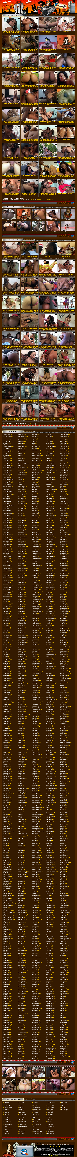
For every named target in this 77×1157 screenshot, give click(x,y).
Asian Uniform (6, 735)
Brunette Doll (20, 539)
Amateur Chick (6, 475)
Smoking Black (63, 606)
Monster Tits (48, 690)
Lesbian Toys (49, 450)
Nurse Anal (48, 719)
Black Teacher (6, 1015)
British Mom (20, 512)
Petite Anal (48, 824)
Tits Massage (63, 890)
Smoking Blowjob (64, 609)
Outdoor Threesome (50, 785)
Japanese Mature (35, 872)
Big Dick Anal (6, 909)
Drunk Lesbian (21, 936)
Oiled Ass (48, 744)
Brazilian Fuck (21, 491)
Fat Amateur (20, 1043)
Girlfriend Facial (35, 585)
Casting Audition (21, 616)
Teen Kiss (62, 809)
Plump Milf (48, 850)
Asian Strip (5, 728)
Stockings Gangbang (64, 673)
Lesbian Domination (36, 1013)
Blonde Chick (6, 1044)
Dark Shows (9, 219)
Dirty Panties (20, 905)
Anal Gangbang (6, 618)
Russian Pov (62, 458)
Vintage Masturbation (64, 938)
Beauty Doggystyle (7, 831)
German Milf (34, 561)
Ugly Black (62, 896)
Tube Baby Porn (22, 1121)
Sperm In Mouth (63, 649)
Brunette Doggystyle (22, 537)
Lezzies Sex (49, 1119)
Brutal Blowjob (21, 573)
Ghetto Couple (35, 570)
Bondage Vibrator (21, 475)
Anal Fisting (6, 613)
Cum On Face (20, 816)
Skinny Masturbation (64, 567)
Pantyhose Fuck (49, 800)
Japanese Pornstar (35, 881)
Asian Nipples (6, 709)
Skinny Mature (63, 568)
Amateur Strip (6, 546)
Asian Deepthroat (7, 682)
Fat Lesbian (34, 434)
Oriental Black (49, 768)
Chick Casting (21, 658)
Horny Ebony (34, 730)
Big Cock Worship (7, 905)
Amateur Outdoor (7, 530)
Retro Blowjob (49, 1029)
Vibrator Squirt (63, 924)
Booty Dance (20, 481)
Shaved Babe (63, 499)
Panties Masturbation (50, 788)
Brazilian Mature (21, 493)
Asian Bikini (6, 671)
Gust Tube (21, 1105)
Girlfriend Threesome (36, 591)
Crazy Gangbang (21, 778)
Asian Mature (6, 704)
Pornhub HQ (53, 231)
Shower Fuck (63, 532)
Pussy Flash (48, 950)
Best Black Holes (22, 1124)
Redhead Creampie (50, 1001)
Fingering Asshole (35, 469)
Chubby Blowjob (21, 666)
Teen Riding (62, 829)
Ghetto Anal (34, 567)
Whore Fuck (62, 974)
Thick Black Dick (64, 857)
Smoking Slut (63, 620)
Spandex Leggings (64, 646)
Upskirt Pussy (63, 917)
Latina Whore (35, 982)
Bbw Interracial (6, 786)
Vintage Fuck (63, 934)
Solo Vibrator (63, 642)
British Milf (20, 510)
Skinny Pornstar (63, 573)
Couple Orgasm (21, 766)
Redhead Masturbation (50, 1008)
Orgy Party (48, 766)
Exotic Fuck (20, 1029)
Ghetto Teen (34, 577)
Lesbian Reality (35, 1051)
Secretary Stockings (64, 474)
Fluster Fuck (38, 219)
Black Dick (5, 972)
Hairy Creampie (35, 652)
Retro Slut (48, 1043)
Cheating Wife (21, 652)
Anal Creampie (6, 606)
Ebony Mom (20, 996)
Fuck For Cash (35, 537)
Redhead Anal (49, 993)
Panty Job (48, 793)
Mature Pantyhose (49, 554)
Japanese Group (35, 866)
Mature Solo (48, 565)
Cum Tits (19, 831)
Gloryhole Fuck (35, 601)
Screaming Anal (63, 467)
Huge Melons (34, 774)
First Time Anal (35, 487)
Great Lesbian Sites (51, 1102)
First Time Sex (35, 491)
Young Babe (62, 1027)
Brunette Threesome (22, 568)
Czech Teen (20, 866)
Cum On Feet (20, 817)
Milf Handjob (49, 613)
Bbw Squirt (5, 809)
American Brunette (7, 587)
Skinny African (63, 541)
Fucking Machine (35, 539)
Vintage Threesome (64, 950)
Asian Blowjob (6, 673)
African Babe (6, 443)
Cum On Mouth (21, 819)
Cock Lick (20, 726)
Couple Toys (20, 769)
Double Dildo (20, 921)
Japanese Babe (35, 847)
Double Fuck (20, 924)
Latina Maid (34, 960)
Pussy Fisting (49, 948)
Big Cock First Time (7, 900)
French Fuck (34, 525)
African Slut (6, 453)
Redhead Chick (49, 1000)
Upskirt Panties (63, 915)
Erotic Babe (20, 1017)
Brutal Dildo (20, 577)
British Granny (21, 506)
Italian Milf (34, 840)
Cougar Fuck (20, 754)
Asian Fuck (5, 690)
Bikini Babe (5, 945)
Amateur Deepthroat (7, 491)
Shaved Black (63, 505)
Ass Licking (6, 745)
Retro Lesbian (49, 1034)
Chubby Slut (20, 680)
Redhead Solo (49, 1017)
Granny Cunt (34, 618)
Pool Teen (48, 855)
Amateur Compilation (8, 479)
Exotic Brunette (21, 1025)
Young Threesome (64, 1056)
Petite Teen (48, 840)
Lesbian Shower (35, 1056)
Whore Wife (62, 984)
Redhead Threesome (50, 1020)
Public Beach (48, 929)
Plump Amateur (49, 845)
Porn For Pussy (64, 1104)
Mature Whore (49, 585)
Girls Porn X (64, 1102)
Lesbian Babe (35, 996)
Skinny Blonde (63, 553)
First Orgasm (34, 484)
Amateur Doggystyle (7, 494)
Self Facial (62, 481)
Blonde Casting (6, 1043)
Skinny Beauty (63, 549)
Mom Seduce (48, 670)
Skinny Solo (62, 577)
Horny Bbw (34, 718)
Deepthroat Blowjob (22, 871)
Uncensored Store (53, 1077)
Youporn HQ (38, 1090)
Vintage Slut (62, 946)
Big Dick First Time (7, 915)
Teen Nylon (62, 814)
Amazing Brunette (7, 572)
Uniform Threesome (64, 912)
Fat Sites (35, 1128)
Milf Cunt (48, 603)
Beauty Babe (6, 824)
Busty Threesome (21, 615)
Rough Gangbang (63, 436)
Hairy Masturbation (36, 663)
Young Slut (62, 1051)
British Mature (21, 508)
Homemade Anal (35, 699)
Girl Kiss (34, 579)
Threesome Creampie (64, 862)
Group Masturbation (36, 635)
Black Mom (5, 988)
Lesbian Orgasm (35, 1037)
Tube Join (68, 219)
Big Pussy (5, 927)
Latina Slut (34, 974)
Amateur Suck (6, 548)
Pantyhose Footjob (50, 799)
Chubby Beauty (21, 664)
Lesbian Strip (49, 441)
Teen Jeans (62, 807)
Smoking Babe (63, 604)
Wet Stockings (63, 965)
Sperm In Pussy (63, 651)
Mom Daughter (49, 663)
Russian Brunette (63, 448)
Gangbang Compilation (37, 542)
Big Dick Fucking (7, 917)
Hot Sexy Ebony (36, 1107)
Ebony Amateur (21, 950)
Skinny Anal (62, 544)
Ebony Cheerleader (22, 964)
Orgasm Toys (48, 764)
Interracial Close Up (36, 800)
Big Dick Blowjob (7, 910)
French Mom (34, 530)
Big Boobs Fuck (6, 890)
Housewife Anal (35, 752)
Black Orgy (5, 993)
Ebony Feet (20, 974)
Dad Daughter (21, 867)
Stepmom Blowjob (64, 664)
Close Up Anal (21, 704)
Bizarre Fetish (6, 953)
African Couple (6, 444)
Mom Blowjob (49, 658)
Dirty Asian (20, 886)
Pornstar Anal (49, 857)
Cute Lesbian (20, 850)
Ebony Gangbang (21, 981)
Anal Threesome (6, 640)
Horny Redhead (35, 744)
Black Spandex (6, 1008)
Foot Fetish (34, 508)
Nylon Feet (48, 730)
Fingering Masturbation (37, 470)
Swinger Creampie (64, 726)
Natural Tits (48, 716)
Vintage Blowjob (63, 933)
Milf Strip (48, 639)
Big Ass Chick (6, 871)
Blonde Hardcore (21, 436)
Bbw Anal (5, 774)
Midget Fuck (48, 591)
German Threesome (36, 565)
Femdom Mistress (35, 457)
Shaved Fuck (63, 513)
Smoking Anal (63, 603)
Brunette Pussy (21, 558)
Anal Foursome (6, 615)
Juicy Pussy (34, 905)
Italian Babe (34, 835)
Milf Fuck (48, 609)
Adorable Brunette (7, 436)
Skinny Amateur (63, 542)
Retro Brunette (49, 1031)
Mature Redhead (49, 560)
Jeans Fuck (34, 893)
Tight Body (62, 874)
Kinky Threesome (35, 919)
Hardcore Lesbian (35, 685)
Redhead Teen (49, 1019)
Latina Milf (34, 964)
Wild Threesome (63, 1020)
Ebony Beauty (21, 957)
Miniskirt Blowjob (50, 654)
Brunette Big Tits (21, 525)
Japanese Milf (35, 874)
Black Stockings (6, 1012)
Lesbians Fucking (49, 457)
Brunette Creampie (22, 536)
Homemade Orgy (35, 711)
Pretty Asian (48, 912)
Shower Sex (62, 536)
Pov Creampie (49, 890)
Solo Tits (62, 639)
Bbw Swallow (6, 812)
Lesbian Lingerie (35, 1027)
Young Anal (62, 1024)
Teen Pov (62, 826)
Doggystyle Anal (21, 912)
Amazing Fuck (6, 575)
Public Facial (48, 934)
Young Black (63, 1031)
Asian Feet (5, 687)
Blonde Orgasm (21, 444)
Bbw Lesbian (6, 790)
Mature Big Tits (49, 499)
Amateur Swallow (7, 549)
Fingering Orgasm (35, 472)
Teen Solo (62, 835)
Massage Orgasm (49, 486)
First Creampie (35, 481)
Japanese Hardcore (36, 869)
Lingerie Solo (49, 467)
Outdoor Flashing (49, 773)
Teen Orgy (62, 817)
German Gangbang (36, 558)
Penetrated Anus (49, 812)
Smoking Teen (63, 622)
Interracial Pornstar (36, 828)
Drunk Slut (20, 943)
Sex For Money (63, 484)
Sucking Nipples (63, 716)
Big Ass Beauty (6, 866)
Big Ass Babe (6, 864)
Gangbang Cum (35, 544)
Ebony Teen (20, 1012)
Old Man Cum (49, 749)
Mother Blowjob (49, 694)
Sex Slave (62, 487)
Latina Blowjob (35, 943)
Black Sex (5, 1003)
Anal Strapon (6, 637)
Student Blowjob (63, 692)
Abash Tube (53, 1090)
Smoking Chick (63, 613)
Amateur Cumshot (7, 487)
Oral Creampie (49, 754)
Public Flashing (49, 938)
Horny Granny (35, 732)
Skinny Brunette (63, 556)
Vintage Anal (63, 926)
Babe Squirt (5, 764)
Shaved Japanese (63, 515)
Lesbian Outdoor (35, 1041)
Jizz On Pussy (35, 900)
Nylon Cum (48, 726)
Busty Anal (20, 587)
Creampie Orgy (21, 793)
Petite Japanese (49, 835)
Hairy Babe (34, 644)
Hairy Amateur (35, 639)
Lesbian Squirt (49, 436)
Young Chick (63, 1037)
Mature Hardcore (49, 536)
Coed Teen (20, 735)
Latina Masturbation (36, 962)
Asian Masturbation (7, 702)
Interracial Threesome (36, 831)
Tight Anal (62, 869)
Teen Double (63, 785)
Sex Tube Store (22, 1117)
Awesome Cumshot (7, 750)
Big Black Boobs (7, 886)
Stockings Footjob (64, 671)
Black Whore (6, 1027)
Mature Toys (48, 582)
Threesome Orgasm (64, 866)
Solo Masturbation (64, 630)
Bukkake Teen (21, 584)
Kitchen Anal (34, 924)
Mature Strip (48, 570)
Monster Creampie (50, 683)
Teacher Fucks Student (65, 742)
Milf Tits (48, 647)
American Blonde (7, 585)
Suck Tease (62, 702)
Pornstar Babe (49, 859)
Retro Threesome (49, 1044)
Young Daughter (63, 1043)
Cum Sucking (20, 828)
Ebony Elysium (22, 1131)
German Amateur (35, 546)
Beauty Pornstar (6, 838)
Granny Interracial (35, 625)
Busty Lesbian (21, 604)
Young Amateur (63, 1022)
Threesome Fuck (63, 864)
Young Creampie (63, 1041)
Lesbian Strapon (49, 439)
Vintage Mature (63, 939)
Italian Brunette (35, 838)
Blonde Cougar (6, 1046)
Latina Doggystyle (36, 951)
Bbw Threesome (6, 816)
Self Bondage (63, 479)
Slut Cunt (62, 594)
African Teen (6, 455)
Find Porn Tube (64, 1109)
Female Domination (36, 450)
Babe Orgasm (6, 762)
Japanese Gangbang (36, 864)
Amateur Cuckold (7, 486)
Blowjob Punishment (22, 467)
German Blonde (35, 551)
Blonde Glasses (6, 1058)
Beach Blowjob (6, 823)
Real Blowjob (49, 970)
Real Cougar (48, 976)
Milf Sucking (48, 640)
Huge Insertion (35, 773)
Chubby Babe (20, 663)
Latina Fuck (34, 953)
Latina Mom (34, 965)
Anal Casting (6, 599)
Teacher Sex (62, 744)
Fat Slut (33, 443)
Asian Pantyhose (6, 714)
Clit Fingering (21, 695)
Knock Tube (21, 1109)
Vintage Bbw (63, 929)
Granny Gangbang (35, 622)
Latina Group (34, 955)
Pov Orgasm (48, 896)
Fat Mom (34, 439)
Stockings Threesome (64, 678)
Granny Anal (34, 613)
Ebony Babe (20, 953)
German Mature (35, 560)
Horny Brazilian (35, 721)
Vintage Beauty (63, 931)
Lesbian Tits (48, 448)
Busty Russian (21, 611)
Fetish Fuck (34, 462)
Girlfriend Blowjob (36, 582)
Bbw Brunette (6, 778)
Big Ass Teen (6, 884)
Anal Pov (5, 632)
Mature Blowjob (49, 503)
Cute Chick (20, 845)
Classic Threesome (22, 694)
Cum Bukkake (21, 804)
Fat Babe (19, 1048)
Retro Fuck (48, 1032)
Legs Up (33, 991)
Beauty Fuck (6, 833)
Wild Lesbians (63, 1005)
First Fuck (34, 482)
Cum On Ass (20, 814)
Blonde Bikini (6, 1039)
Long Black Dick (49, 472)
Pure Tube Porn (22, 1112)
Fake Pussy (20, 1039)
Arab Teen (5, 658)
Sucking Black (63, 709)
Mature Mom (48, 548)
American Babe (6, 584)
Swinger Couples (63, 725)
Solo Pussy (62, 635)
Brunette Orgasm (21, 553)
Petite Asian (48, 826)
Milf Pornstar (49, 625)
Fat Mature (34, 436)
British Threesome (21, 517)
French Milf (34, 529)
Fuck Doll (34, 536)
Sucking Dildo (63, 714)
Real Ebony (48, 981)
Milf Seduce (48, 630)
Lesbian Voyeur (49, 453)
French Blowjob (35, 524)
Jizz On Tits (34, 902)
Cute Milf (20, 852)
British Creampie (21, 503)
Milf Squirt (48, 635)
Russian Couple (63, 451)
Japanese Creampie (36, 857)
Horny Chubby (35, 725)
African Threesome (7, 457)
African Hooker (6, 450)
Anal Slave (5, 634)
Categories (50, 199)
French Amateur (35, 518)
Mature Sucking (49, 572)
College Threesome (22, 749)
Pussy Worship (49, 967)
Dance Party (20, 869)
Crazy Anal (20, 771)
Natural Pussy (49, 713)
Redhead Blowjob (49, 998)
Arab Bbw (5, 652)
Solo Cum (62, 625)
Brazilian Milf (21, 494)
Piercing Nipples (49, 843)
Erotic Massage (21, 1020)
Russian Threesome (64, 463)
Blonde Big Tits (6, 1037)
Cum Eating (20, 807)
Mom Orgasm (49, 668)
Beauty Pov (5, 840)
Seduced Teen (63, 477)
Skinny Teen (62, 579)
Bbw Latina (5, 788)
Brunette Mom (21, 551)
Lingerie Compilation (50, 465)
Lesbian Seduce (35, 1055)
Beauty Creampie (7, 829)
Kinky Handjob (35, 910)
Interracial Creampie (36, 802)
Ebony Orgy (20, 1000)
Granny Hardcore (35, 623)
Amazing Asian (6, 565)
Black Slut (5, 1005)
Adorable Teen (6, 439)
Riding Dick (48, 1051)
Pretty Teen (48, 926)
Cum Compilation (21, 805)
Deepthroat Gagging (22, 876)
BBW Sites (35, 1121)
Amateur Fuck (6, 503)
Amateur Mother (6, 524)
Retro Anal (48, 1022)
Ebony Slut (20, 1006)
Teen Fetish (62, 790)
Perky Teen (48, 823)
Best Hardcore (6, 857)
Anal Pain (5, 625)
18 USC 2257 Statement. (54, 1155)
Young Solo (62, 1053)
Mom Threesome (49, 675)
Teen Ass (62, 750)
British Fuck (20, 505)
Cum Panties (20, 824)
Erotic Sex (20, 1022)
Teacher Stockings (64, 745)
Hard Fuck (34, 677)
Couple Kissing (21, 764)
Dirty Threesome (21, 910)
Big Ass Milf (6, 879)
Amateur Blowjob (7, 467)
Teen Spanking (63, 838)
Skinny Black (63, 551)
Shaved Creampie (64, 512)
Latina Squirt (34, 977)
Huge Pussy (34, 778)
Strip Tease (62, 687)
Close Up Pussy (21, 718)
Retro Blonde (49, 1027)
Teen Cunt (62, 774)
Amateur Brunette (7, 469)
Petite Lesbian (49, 838)
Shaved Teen (62, 529)
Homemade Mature (36, 709)
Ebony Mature (21, 993)
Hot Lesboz (49, 1104)
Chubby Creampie (21, 668)
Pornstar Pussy (49, 878)
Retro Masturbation (50, 1036)
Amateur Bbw (6, 463)
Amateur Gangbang (7, 505)
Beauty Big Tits (6, 826)
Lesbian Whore (49, 455)
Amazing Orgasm (7, 580)
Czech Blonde (21, 859)
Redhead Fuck (49, 1005)
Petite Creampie (49, 831)
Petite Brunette (49, 829)
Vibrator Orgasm (63, 922)
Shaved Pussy (63, 524)
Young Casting (63, 1036)
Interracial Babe (35, 793)
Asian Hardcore (6, 695)
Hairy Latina (34, 659)
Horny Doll (34, 728)
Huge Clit (34, 762)
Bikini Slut (5, 951)
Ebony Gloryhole (21, 982)
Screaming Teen (63, 469)
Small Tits (62, 601)
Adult (68, 1090)
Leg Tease (34, 986)
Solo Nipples (63, 632)
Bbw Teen (5, 814)
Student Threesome (64, 699)
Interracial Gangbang (36, 814)
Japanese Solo (35, 886)
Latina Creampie (35, 948)
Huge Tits (34, 781)
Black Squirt (6, 1010)
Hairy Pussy (34, 668)
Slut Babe (62, 591)
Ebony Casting (21, 962)
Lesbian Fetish (35, 1017)
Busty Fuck (20, 601)
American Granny (7, 589)
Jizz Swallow (34, 903)
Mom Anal (48, 656)
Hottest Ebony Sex (37, 1109)
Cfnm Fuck (20, 628)
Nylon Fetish (48, 732)
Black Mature (6, 982)
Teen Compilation (64, 769)
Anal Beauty (6, 597)
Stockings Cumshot (64, 668)
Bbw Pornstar (6, 802)
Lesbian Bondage (35, 1003)
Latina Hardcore (35, 957)
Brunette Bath (20, 522)
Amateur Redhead (7, 534)
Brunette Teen (20, 567)
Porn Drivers (9, 1077)
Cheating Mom (21, 649)
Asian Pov (5, 718)
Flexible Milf (34, 506)
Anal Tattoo (5, 639)
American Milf (6, 592)
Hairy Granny (35, 656)
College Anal (20, 737)
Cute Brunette (20, 843)
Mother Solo (48, 704)
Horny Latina (34, 733)
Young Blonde (63, 1032)
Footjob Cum (34, 510)
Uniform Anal (63, 902)
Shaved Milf (62, 522)
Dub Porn (38, 231)
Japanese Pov (34, 883)
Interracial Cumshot (36, 804)
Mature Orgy (48, 553)
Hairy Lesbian (35, 661)
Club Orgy (20, 721)
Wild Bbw (62, 998)
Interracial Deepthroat (36, 805)
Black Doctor (6, 974)
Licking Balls (49, 462)
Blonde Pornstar (21, 446)
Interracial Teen (35, 829)
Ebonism (21, 1128)
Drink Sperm (20, 929)
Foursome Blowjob (36, 512)
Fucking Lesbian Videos (38, 1133)
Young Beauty (63, 1029)
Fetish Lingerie (35, 465)
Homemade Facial (35, 702)
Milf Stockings (49, 637)
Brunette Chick (21, 532)
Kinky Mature (35, 915)
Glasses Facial (35, 596)
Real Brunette (49, 972)
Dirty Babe (20, 888)
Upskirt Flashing (63, 914)
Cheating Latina (21, 646)
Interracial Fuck (35, 812)
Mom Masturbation (50, 666)
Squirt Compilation (64, 659)
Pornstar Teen (49, 883)
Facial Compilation (22, 1036)
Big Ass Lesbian (6, 878)
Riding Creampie (49, 1049)
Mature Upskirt (49, 584)
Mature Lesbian (49, 542)
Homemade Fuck (35, 706)
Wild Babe (62, 996)
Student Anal (63, 690)
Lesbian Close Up (35, 1005)
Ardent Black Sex (22, 1123)
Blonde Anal (6, 1032)
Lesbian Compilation (36, 1008)
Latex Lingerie (35, 936)
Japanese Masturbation (36, 871)
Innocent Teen (35, 790)
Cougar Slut (20, 757)
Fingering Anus (35, 467)
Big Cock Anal (6, 893)
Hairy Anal (34, 640)
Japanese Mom (35, 876)
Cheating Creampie (22, 637)
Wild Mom (62, 1010)
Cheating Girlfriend (22, 640)
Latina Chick (34, 946)
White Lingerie (63, 969)
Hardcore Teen (35, 694)
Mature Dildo (49, 513)
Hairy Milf (34, 666)
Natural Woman (49, 718)
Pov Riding (48, 898)
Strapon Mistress (63, 682)
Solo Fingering (63, 628)
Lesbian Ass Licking (36, 994)
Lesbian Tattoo (49, 443)
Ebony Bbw (20, 955)
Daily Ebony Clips (23, 1126)
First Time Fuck (35, 489)
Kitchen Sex (34, 927)
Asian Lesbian (6, 699)
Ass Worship (6, 749)
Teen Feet (62, 788)
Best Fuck (5, 855)
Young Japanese (63, 1044)
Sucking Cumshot (64, 713)
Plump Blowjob (49, 847)
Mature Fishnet (49, 524)
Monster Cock (49, 680)
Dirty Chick (20, 895)
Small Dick (62, 597)
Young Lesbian (63, 1048)
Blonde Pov (20, 448)
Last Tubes (24, 219)
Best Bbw (5, 847)
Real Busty (48, 974)
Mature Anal (48, 493)
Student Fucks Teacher (65, 695)
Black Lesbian (6, 979)
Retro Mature (49, 1037)
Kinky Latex (34, 912)
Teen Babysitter (63, 754)
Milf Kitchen (48, 616)
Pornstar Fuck (49, 867)
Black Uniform (6, 1022)
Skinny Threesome (64, 580)
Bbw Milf (5, 795)
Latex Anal (34, 929)
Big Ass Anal (6, 860)
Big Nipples (5, 924)
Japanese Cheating (36, 854)
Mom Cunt (48, 661)
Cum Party (20, 826)
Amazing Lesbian (7, 577)
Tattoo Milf (62, 738)
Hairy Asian (34, 642)
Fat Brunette (20, 1053)
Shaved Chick (63, 510)
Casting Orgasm (21, 620)
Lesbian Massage (35, 1029)
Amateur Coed (6, 477)
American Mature (7, 591)
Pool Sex (48, 854)
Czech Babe (20, 857)
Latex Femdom (35, 933)
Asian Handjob (6, 694)
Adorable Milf (6, 438)
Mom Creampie (49, 659)
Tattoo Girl (62, 737)
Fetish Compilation (36, 460)
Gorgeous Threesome (36, 611)
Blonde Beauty (6, 1036)
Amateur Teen (6, 554)
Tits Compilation (63, 886)
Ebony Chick (20, 965)
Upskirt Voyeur (63, 921)
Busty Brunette (21, 596)
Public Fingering (49, 936)
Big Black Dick (6, 888)
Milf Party (48, 623)
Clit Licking (20, 697)
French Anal (34, 520)
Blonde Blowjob (6, 1041)
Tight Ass (62, 872)
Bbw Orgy (5, 799)
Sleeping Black (63, 589)
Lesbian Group (35, 1024)
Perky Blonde (49, 819)
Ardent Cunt (9, 231)
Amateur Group (6, 508)
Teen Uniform (63, 855)
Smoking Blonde (63, 608)
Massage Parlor (49, 487)
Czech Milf (20, 864)
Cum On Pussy (21, 821)
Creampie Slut (21, 795)
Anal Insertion (6, 620)
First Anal (34, 475)
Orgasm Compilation (50, 762)
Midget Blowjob (49, 589)
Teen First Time (63, 793)
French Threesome (36, 534)
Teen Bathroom (63, 756)
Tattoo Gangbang (63, 735)
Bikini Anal (5, 943)
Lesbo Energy (50, 1110)
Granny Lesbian (35, 627)
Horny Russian (35, 745)
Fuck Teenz (35, 1135)
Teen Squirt (62, 840)
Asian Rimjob (6, 723)
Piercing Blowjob (49, 841)
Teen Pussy (62, 828)
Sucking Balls (63, 704)
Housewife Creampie (36, 754)
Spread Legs (62, 656)
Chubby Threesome (22, 683)
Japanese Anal (35, 843)
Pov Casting (48, 888)
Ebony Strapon (21, 1008)
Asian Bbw (5, 666)
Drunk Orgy (20, 939)
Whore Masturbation (64, 976)
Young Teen (62, 1055)
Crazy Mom (20, 781)
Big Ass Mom (6, 881)
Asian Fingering (6, 689)
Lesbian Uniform (49, 451)
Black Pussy (6, 1001)
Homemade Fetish (35, 704)
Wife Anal (62, 986)
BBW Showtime (36, 1119)
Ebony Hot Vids (22, 1135)
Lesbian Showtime (51, 1107)
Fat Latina (20, 1058)
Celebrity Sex (20, 625)
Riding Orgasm (49, 1056)
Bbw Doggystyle (7, 781)
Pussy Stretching (49, 962)
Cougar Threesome (22, 759)
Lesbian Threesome (50, 446)
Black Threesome (7, 1019)
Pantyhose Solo (49, 805)
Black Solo (5, 1006)
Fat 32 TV (35, 1126)
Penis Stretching (49, 816)
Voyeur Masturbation (64, 951)
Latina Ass (34, 939)
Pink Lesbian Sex (50, 1124)
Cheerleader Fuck (21, 656)
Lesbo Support (50, 1114)
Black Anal (5, 955)
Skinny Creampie (63, 558)
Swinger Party (63, 730)
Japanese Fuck (35, 862)
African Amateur (6, 441)
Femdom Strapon (35, 458)
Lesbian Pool (34, 1044)
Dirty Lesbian (20, 900)
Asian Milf (5, 706)
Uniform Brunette (64, 905)
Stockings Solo (63, 677)
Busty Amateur (21, 585)
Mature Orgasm (49, 551)
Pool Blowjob (49, 852)
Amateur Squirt (6, 542)
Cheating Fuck (21, 639)
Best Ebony (5, 854)
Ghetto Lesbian (35, 573)
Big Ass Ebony (6, 872)
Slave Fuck (62, 584)
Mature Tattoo (49, 577)
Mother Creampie (49, 695)
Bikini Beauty (6, 946)
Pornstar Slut (48, 879)
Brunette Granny (21, 544)
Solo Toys (62, 640)
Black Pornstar (6, 996)
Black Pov (5, 998)
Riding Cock (48, 1046)
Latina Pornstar (35, 970)
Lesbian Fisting (35, 1020)
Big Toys (5, 941)
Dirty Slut (20, 907)
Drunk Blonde (21, 931)
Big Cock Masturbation (8, 903)
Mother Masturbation (50, 699)
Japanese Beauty (35, 848)
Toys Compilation (64, 895)
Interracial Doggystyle (36, 807)
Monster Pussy (49, 689)
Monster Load (49, 687)
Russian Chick (63, 450)
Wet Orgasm (62, 958)
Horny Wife (34, 749)
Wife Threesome (63, 993)
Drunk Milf (20, 938)
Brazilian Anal (21, 487)
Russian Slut (62, 460)
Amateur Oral (6, 525)
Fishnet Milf (34, 496)
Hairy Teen (34, 670)
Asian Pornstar (6, 716)
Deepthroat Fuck (21, 874)
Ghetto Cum (34, 572)
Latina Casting (35, 945)
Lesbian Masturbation (36, 1031)
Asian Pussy (6, 719)
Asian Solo (5, 726)
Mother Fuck (48, 697)
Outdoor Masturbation (50, 780)
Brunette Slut (20, 560)
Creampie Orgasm (21, 792)
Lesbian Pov (34, 1048)
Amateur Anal (6, 458)
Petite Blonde (49, 828)
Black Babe (5, 958)
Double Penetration (22, 926)
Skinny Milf (62, 570)
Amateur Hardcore (7, 512)
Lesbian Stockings (50, 438)
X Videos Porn (64, 1105)
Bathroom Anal (6, 771)
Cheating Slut (20, 651)
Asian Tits (5, 733)
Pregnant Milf (49, 910)
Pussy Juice (48, 953)
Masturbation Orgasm (50, 489)
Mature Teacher (49, 579)
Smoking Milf (63, 616)
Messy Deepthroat (50, 587)
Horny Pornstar (35, 742)
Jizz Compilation (35, 898)
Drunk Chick (20, 934)
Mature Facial (49, 518)
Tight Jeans (62, 878)
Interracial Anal (35, 792)
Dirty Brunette (21, 893)
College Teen (20, 747)
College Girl (20, 740)
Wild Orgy (62, 1012)
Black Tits (5, 1020)
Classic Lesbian (21, 690)
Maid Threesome (49, 477)
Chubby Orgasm (21, 678)
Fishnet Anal (34, 493)
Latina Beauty (35, 941)
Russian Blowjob (63, 446)
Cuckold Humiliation (22, 800)
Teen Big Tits (63, 759)
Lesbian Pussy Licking (36, 1049)
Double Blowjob (21, 919)
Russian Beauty (63, 443)
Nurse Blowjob (49, 721)
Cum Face (20, 809)
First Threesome (35, 486)
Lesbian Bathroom (36, 998)
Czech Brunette (21, 860)
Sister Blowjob (63, 537)
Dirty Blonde (20, 891)
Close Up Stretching (22, 719)
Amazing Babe (6, 567)
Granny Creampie (35, 616)
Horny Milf (34, 737)
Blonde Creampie (7, 1048)
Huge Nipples (35, 776)
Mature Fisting (49, 525)
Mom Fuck (48, 664)
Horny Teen (34, 747)
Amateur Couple (6, 482)
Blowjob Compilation (22, 463)
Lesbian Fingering (35, 1019)
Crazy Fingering (21, 774)
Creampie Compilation (22, 788)
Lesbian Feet (34, 1015)
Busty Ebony (20, 599)
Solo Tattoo (62, 637)
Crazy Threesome (21, 786)
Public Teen (48, 945)
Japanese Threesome (36, 890)
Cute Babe (20, 840)
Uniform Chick (63, 907)
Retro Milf (48, 1039)
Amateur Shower (7, 537)
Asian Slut (5, 725)
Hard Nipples (34, 678)
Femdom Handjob (35, 453)
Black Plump (6, 994)
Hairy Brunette (35, 649)
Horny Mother (35, 740)
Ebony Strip (20, 1010)
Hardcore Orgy (35, 690)
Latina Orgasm (35, 967)
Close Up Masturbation (22, 714)
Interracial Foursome (36, 811)
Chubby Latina (21, 671)
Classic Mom (20, 692)
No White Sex (36, 1114)
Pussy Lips (48, 957)
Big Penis (5, 926)
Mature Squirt (49, 567)
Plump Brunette (49, 848)
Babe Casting (6, 757)
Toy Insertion (63, 893)
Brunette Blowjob (21, 529)
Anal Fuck (5, 616)
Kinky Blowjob (35, 909)
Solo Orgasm (63, 634)
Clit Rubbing (20, 701)
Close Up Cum (21, 709)
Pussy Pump (48, 960)
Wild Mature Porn (51, 1133)
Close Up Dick (21, 711)
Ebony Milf (20, 994)
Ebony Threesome (21, 1013)
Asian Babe (5, 664)
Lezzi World (49, 1121)
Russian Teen (63, 462)
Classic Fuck (20, 687)
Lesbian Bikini (35, 1001)
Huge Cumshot (35, 766)
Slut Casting (62, 592)
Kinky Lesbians (35, 914)
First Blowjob (35, 477)
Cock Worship (21, 732)
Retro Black (48, 1025)
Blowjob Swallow (21, 469)
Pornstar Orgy (49, 874)
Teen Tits (62, 852)
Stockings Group (63, 675)
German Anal (34, 548)
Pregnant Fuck (49, 909)
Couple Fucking (21, 762)
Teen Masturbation (64, 812)
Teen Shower (63, 831)
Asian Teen (5, 732)
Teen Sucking (63, 845)
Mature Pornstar (49, 556)
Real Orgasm (48, 984)
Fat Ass (19, 1046)
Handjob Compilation (36, 671)
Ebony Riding (20, 1003)
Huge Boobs (34, 761)
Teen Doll (62, 783)
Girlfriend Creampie (36, 584)
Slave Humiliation (64, 585)
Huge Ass (34, 759)
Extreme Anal (20, 1031)
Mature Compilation (50, 508)
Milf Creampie (49, 601)
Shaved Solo (62, 527)
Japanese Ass (34, 845)
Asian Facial (6, 685)
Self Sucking (63, 482)
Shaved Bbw (62, 501)
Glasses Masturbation (36, 599)
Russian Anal (63, 439)
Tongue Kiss (62, 891)
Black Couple (6, 970)
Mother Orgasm (49, 701)
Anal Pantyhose (6, 628)
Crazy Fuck (20, 776)
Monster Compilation (50, 682)
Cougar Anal (20, 750)
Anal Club (5, 601)
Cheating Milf (21, 647)
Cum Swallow (21, 829)
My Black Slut (36, 1112)
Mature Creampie (49, 510)
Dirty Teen (20, 909)
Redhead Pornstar (49, 1013)
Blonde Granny (21, 434)
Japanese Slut (34, 884)
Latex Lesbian (35, 934)
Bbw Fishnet (6, 783)
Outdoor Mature (49, 781)
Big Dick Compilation (8, 912)
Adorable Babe (6, 434)
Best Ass (5, 845)
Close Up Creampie (22, 707)
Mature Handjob (49, 534)
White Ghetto (63, 967)
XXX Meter (49, 1135)
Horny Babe (34, 716)
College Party (20, 742)
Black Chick (6, 969)
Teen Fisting (62, 795)
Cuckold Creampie (21, 799)
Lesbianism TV (50, 1105)
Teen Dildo (62, 780)
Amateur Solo (6, 541)
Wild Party (62, 1013)
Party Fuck (48, 807)
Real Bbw (48, 969)
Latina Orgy (34, 969)
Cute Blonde (20, 841)
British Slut (20, 513)
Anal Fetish (5, 611)
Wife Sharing (63, 991)
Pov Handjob (48, 891)
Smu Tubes (21, 1119)
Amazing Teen (6, 582)
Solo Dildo (62, 627)
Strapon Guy (62, 680)
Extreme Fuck (21, 1034)
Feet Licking (34, 448)
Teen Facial (62, 786)
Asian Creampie (6, 678)
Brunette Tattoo (21, 565)
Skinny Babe (63, 548)
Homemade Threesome (36, 714)
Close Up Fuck (21, 713)
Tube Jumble (38, 1077)
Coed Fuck (20, 733)
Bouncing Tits (21, 484)
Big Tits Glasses (6, 936)
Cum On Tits (20, 823)
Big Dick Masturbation (8, 919)
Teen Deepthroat (63, 778)
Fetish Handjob (35, 463)
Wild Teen (62, 1019)
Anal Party (5, 630)
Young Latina (63, 1046)
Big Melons (5, 922)
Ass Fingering (6, 740)
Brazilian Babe (21, 489)
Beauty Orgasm (6, 836)
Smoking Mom (63, 618)
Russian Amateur (63, 438)
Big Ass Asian (6, 862)
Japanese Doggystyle (36, 860)
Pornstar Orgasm (49, 872)
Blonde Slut (20, 451)
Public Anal (48, 927)
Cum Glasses (20, 811)
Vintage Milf (63, 941)
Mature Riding (49, 561)
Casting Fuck (20, 618)
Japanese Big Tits (35, 850)
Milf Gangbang (49, 611)
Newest (32, 199)
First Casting (34, 479)
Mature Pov (48, 558)
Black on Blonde (6, 1031)
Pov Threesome (49, 902)
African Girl (6, 448)
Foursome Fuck (35, 515)
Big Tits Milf (6, 939)
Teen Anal (62, 749)
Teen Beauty (62, 757)
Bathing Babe (6, 769)
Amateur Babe (6, 462)
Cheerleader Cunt (21, 654)
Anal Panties (6, 627)
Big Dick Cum (6, 914)
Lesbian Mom (35, 1034)
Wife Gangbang (63, 989)
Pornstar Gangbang (50, 869)
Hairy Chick (34, 651)
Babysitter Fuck (6, 768)
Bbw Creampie (6, 780)
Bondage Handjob (21, 472)
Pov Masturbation (49, 893)
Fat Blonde (20, 1051)
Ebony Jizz (20, 986)
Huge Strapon (35, 780)
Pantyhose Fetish (49, 797)
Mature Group (49, 532)
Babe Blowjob (6, 756)
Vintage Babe (63, 927)
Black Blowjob (6, 964)
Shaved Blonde (63, 506)
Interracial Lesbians (36, 817)
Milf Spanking (49, 634)
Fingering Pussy (35, 474)
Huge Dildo (34, 768)
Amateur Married (7, 518)
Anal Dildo (5, 608)
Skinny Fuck (62, 560)
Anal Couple (6, 604)
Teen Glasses (63, 800)
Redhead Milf (49, 1010)
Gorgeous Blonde (35, 604)
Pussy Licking (49, 955)
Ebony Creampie (21, 969)
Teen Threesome (63, 850)
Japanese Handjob (35, 867)
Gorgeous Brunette (36, 606)
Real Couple (48, 977)
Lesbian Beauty (35, 1000)
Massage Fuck (49, 482)
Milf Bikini (48, 596)
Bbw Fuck (5, 785)
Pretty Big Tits (49, 914)
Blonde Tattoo (21, 457)
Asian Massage (6, 701)
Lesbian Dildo (35, 1012)
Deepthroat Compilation (23, 872)
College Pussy (21, 744)
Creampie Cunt (21, 790)
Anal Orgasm (6, 622)
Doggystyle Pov (21, 915)
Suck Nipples (63, 701)
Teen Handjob (63, 805)
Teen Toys (62, 854)
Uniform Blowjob (64, 903)
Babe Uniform (6, 766)
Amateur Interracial (7, 513)
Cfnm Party (20, 630)
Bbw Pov (5, 804)
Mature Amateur (49, 491)
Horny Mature (35, 735)
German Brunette (35, 554)
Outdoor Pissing (49, 783)
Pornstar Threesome (50, 884)
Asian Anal (5, 661)
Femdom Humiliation (36, 455)
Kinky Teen (34, 917)
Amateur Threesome (7, 556)
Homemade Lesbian (36, 707)
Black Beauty (6, 962)
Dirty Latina (20, 898)
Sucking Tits (62, 718)
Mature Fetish (49, 522)
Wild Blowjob (63, 1003)
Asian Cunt (5, 680)
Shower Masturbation (64, 534)
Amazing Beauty (6, 568)
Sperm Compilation (64, 647)
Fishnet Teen (34, 501)
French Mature (35, 527)
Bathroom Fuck (6, 773)
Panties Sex (48, 792)
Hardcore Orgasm (35, 689)
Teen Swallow (63, 847)
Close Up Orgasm (21, 716)
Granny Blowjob (35, 615)
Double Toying (21, 927)
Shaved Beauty (63, 503)
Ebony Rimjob (21, 1005)
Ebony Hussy (36, 1102)
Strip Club (62, 685)
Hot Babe (34, 750)
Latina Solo (34, 976)
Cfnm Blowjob (21, 627)
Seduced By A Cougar (64, 475)
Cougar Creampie (21, 752)
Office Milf (48, 740)
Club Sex (19, 725)
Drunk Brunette (21, 933)
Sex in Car (62, 489)
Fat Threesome (35, 446)
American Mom (6, 594)
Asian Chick (6, 675)
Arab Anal (5, 649)
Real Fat (47, 982)
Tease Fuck (62, 747)
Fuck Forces (68, 231)
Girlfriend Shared (35, 589)
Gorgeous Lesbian (35, 608)
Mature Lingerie (49, 544)
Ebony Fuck (20, 977)
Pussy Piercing (49, 958)
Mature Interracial (49, 537)
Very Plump (49, 1129)
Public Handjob (49, 939)
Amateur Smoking (7, 539)
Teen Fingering (63, 792)
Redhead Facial (49, 1003)
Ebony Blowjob (21, 958)
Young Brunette (63, 1034)
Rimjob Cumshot (49, 1058)
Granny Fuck (34, 620)
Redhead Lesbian (49, 1006)
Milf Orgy (48, 622)
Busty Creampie (21, 597)
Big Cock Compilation (8, 896)
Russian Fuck (63, 455)
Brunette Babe (21, 520)
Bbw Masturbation (7, 793)
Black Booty (6, 965)
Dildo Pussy (20, 881)
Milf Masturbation (50, 618)
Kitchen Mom (35, 926)
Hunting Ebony (36, 1110)
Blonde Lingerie (21, 439)
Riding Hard (48, 1055)
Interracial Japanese (36, 816)
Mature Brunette (49, 505)
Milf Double (48, 606)
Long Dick (48, 474)
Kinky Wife (34, 921)
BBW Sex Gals (36, 1117)
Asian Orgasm (6, 711)
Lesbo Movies (50, 1112)
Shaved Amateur (63, 494)
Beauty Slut (5, 841)
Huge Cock (34, 764)
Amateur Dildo (6, 493)
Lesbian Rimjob (35, 1053)
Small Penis (62, 599)
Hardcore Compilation (36, 683)
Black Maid (5, 981)
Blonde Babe (6, 1034)
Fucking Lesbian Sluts (37, 1131)
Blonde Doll (6, 1051)
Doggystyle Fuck (21, 914)
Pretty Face (48, 919)
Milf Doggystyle (49, 604)
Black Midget (6, 984)
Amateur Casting (7, 470)
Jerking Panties (35, 896)
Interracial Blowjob (36, 797)
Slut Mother (62, 596)
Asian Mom (5, 707)
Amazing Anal (6, 563)
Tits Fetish (62, 888)
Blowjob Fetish (21, 465)
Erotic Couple (20, 1019)
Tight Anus (62, 871)
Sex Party (62, 486)
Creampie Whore (21, 797)
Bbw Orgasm (6, 797)
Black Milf (5, 986)
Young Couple (63, 1039)
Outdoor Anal (49, 769)
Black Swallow (6, 1013)
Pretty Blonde (49, 915)
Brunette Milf (20, 549)
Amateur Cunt (6, 489)
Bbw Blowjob (6, 776)
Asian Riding (6, 721)
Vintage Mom (63, 943)
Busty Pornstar (21, 609)
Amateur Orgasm (7, 527)
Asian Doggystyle (7, 683)
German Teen (34, 563)
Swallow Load (63, 719)
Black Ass (5, 957)
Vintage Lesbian (63, 936)
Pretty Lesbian (49, 922)
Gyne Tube (21, 1107)
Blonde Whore (21, 462)
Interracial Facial (35, 809)
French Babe (34, 522)
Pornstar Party (49, 876)
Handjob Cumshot (35, 673)
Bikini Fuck (5, 950)
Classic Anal (20, 685)
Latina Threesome (35, 981)
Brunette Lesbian (21, 548)
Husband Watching (36, 786)
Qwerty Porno (24, 1077)
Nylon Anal (48, 725)
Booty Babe (20, 479)
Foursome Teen (35, 517)
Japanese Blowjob (35, 852)
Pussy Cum (48, 946)
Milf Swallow (49, 642)
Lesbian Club (34, 1006)
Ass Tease (5, 747)
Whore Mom (63, 977)
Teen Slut (62, 833)
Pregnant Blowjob (50, 905)
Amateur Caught (6, 472)
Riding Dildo (48, 1053)
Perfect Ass (48, 817)
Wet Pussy (62, 964)
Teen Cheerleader (63, 766)
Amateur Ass (6, 460)
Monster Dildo (49, 685)
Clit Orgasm (20, 699)
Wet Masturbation (64, 957)
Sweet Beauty (63, 723)
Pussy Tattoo (48, 964)
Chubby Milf (20, 677)
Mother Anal (48, 692)
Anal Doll (5, 609)
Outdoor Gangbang (50, 776)
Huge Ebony (34, 769)
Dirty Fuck (20, 896)
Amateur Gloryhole (7, 506)
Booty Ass (20, 477)
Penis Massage (49, 814)
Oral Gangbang (49, 759)
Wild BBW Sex (50, 1131)
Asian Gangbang (6, 692)
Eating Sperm (20, 948)
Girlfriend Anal (35, 580)
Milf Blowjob (49, 597)
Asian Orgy (5, 713)
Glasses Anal (34, 592)
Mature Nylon (49, 549)
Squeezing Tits (63, 658)
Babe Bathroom (6, 754)
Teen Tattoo (62, 848)
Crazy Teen (20, 785)
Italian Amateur (35, 833)
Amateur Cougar (6, 481)
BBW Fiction (36, 1116)
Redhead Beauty (49, 996)
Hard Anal (34, 675)
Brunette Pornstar (21, 554)
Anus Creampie (6, 646)
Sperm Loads (63, 654)
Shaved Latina (63, 517)
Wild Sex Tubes (24, 1090)
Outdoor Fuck (49, 774)
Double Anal (20, 917)
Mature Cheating (49, 506)
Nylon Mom (48, 737)
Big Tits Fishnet (6, 933)
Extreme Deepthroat (22, 1032)
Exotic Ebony (20, 1027)
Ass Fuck (5, 744)
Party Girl (48, 809)
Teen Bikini (62, 761)
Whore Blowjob (63, 972)
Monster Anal (49, 678)
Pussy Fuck (48, 951)
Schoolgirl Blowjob (64, 465)
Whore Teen (62, 981)
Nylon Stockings (49, 738)
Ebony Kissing (21, 988)
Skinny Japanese (63, 561)
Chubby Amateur (21, 659)
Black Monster (6, 989)
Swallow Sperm (63, 721)
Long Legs (48, 475)
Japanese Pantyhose (36, 879)
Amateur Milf (6, 520)
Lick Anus (48, 458)
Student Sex (62, 697)
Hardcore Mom (35, 687)
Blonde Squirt (20, 455)
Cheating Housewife (22, 642)
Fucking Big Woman (37, 1129)
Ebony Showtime (36, 1104)
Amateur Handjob (7, 510)
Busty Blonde (20, 594)
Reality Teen (48, 988)
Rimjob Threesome (64, 434)
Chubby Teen (20, 682)
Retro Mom (48, 1041)
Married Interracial (50, 479)
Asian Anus (5, 663)
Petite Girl (48, 833)
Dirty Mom (20, 903)
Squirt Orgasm (63, 661)
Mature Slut (48, 563)
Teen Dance (62, 776)
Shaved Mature (63, 520)
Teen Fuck (62, 797)
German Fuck (35, 556)
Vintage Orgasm (63, 945)
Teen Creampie (63, 771)
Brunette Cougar (21, 534)
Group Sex (34, 637)
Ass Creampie (6, 738)
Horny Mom (34, 738)
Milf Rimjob (48, 628)
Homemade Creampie (36, 701)
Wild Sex (62, 1015)
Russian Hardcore (64, 457)
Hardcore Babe (35, 680)
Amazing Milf (6, 579)
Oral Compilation (49, 752)
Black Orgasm (6, 991)
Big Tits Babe (6, 929)
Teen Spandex (63, 836)
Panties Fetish (49, 786)
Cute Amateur (20, 838)
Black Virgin (6, 1025)
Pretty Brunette (49, 917)
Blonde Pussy (20, 450)
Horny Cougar (35, 726)
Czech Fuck (20, 862)
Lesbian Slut (34, 1058)
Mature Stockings (49, 568)
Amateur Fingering (7, 501)
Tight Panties (63, 879)
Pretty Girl (48, 921)
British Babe (20, 501)
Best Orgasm (6, 859)
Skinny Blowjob (63, 554)
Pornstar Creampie (50, 866)
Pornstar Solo (49, 881)
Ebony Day (21, 1129)
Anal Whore (6, 644)
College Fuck (20, 738)
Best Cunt (5, 852)
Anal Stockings (6, 635)
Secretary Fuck (63, 472)
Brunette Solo (20, 561)
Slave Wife (62, 587)
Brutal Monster (21, 580)
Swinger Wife (63, 732)
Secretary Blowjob (64, 470)
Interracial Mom (35, 821)
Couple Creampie (21, 761)
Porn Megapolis (50, 1126)
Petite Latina (48, 836)
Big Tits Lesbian (6, 938)
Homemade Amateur (36, 697)
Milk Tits (48, 652)
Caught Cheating (21, 622)
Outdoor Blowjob (49, 771)
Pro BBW (49, 1128)
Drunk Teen (20, 945)
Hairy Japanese (35, 658)
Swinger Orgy (63, 728)
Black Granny (6, 977)
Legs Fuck (34, 989)
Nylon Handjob (49, 735)
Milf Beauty (48, 594)
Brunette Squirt (21, 563)
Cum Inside (20, 812)
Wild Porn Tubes (9, 1090)
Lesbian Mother (35, 1036)
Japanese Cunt (35, 859)
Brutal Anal (20, 572)
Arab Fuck (5, 654)
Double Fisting (21, 922)
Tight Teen (62, 884)
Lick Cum (48, 460)
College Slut (20, 745)
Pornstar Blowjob (49, 860)
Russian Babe (63, 441)
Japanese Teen (35, 888)
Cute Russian (20, 854)
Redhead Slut (49, 1015)
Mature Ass (48, 494)
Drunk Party (20, 941)
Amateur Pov (6, 532)
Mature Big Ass (49, 498)
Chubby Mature (21, 675)
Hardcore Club (35, 682)
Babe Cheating (6, 759)
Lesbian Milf (34, 1032)
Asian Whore (6, 737)
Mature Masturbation (50, 546)
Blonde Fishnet (6, 1055)
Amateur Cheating (7, 474)
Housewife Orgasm (36, 757)
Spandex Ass (63, 644)
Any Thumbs (21, 1102)
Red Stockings (49, 991)
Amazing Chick (6, 573)
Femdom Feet (35, 451)
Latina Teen (34, 979)
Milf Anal (48, 592)
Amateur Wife (6, 561)
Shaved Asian (63, 498)
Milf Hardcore (49, 615)
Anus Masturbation (7, 647)
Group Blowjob (35, 632)
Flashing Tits (34, 505)
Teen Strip (62, 843)
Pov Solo (48, 900)
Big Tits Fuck (6, 934)
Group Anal (34, 630)
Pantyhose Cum (49, 795)
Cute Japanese (21, 847)
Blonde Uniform (21, 460)
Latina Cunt (34, 950)
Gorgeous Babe (35, 603)
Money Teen (48, 677)
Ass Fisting (5, 742)
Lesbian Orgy (34, 1039)
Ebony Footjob (21, 976)
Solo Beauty (62, 623)
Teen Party (62, 823)
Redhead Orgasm (49, 1012)
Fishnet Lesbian (35, 494)
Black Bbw (5, 960)
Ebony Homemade (21, 984)
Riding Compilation (50, 1048)
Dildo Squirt (20, 883)
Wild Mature (62, 1006)
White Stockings (63, 970)
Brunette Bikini (21, 527)
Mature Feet (48, 520)
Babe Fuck (5, 761)
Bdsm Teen (5, 821)
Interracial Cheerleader (36, 799)
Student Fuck (63, 694)
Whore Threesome (64, 982)
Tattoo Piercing (63, 740)
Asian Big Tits (6, 670)
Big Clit (5, 891)
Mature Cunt (48, 512)
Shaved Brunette (63, 508)
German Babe (35, 549)
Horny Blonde (35, 719)
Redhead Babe (49, 994)
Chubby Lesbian (21, 673)
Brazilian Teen (21, 496)
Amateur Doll (6, 496)
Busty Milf (20, 606)
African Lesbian (6, 451)
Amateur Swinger (7, 551)
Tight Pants (62, 881)
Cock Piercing (21, 728)
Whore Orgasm (63, 979)
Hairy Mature (34, 664)
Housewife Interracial (36, 756)
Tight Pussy (62, 883)
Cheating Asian (21, 632)
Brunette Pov (20, 556)
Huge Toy (34, 783)
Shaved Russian (63, 525)
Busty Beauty (20, 592)
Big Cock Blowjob (7, 895)
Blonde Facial (6, 1053)
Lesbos (48, 1116)
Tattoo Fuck (62, 733)
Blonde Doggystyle (7, 1049)
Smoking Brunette (64, 611)
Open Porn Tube (64, 1110)
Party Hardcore (49, 811)
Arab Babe (5, 651)
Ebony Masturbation (22, 991)
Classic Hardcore (21, 689)
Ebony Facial (20, 972)
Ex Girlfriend (20, 1024)
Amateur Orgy (6, 529)
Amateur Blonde (6, 465)
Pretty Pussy (48, 924)
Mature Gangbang (49, 530)
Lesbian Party (35, 1043)
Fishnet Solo (34, 498)
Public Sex (48, 943)
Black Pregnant (6, 1000)
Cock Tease (20, 730)
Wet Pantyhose (63, 962)
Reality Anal (48, 986)
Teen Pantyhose (63, 821)
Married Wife (49, 481)
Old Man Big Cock (50, 747)
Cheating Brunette (21, 635)
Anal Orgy (5, 623)
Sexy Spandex (63, 493)
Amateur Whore (6, 560)
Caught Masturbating (22, 623)
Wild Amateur (63, 994)
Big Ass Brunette (7, 869)
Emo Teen (20, 1015)
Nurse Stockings (49, 723)
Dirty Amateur (21, 884)
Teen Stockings (63, 841)
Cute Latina (20, 848)
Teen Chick (62, 768)
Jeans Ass (34, 891)
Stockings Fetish (63, 670)
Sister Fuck (62, 539)
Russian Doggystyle (64, 453)
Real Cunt (48, 979)
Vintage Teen (63, 948)
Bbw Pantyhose (6, 800)
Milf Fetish (48, 608)
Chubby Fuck (20, 670)
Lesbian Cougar (35, 1010)
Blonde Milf (20, 441)
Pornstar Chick (49, 864)
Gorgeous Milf (35, 609)
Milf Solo (48, 632)
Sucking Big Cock (64, 706)
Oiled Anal (48, 742)
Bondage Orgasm (21, 474)
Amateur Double (6, 498)
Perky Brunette (49, 821)
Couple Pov (20, 768)
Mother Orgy (48, 702)
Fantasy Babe (20, 1041)
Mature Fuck (48, 529)
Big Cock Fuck (6, 902)
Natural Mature (49, 711)
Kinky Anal (34, 907)
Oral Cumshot (49, 757)
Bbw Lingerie (6, 792)
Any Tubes (21, 1104)
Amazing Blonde (7, 570)
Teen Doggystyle (63, 781)
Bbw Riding (6, 805)
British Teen (20, 515)
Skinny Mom (63, 572)
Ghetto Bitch (34, 568)
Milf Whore (48, 651)
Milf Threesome (49, 646)
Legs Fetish (34, 988)
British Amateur (21, 498)
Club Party (20, 723)
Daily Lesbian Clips (37, 1124)
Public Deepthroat (49, 933)
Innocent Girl (34, 788)
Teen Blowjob (63, 762)
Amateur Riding (6, 536)
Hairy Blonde (34, 647)
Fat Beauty (20, 1049)
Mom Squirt (48, 673)
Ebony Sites (35, 1105)
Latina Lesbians (35, 958)
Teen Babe (62, 752)
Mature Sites (49, 1123)
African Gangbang (7, 446)
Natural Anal (48, 706)
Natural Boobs (49, 707)
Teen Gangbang (63, 799)
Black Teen (5, 1017)
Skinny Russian (63, 575)
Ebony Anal (20, 951)
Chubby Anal (20, 661)
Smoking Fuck (63, 615)
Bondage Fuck (21, 470)
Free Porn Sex (64, 1107)
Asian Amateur (6, 659)
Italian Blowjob (35, 836)
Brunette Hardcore (21, 546)
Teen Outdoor (63, 819)
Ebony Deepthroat (21, 970)
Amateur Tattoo (6, 553)
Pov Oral (48, 895)
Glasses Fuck (34, 597)
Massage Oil (48, 484)
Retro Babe (48, 1024)
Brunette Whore (21, 570)
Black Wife (5, 1029)
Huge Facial (34, 771)
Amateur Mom (6, 522)
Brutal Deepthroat (21, 575)
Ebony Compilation (22, 967)
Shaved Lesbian (63, 518)
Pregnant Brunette (49, 907)
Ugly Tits (62, 900)
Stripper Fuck (63, 689)
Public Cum (48, 931)
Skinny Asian (63, 546)
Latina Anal (34, 938)
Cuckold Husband (21, 802)
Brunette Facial (21, 541)
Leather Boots (35, 984)
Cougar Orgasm (21, 756)
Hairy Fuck (34, 654)
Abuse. (60, 1155)
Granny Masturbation (36, 628)
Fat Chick (20, 1055)
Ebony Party (20, 1001)
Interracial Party (35, 826)
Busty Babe (20, 591)
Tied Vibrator (63, 867)
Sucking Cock (63, 711)
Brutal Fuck (20, 579)
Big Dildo (5, 921)
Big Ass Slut (6, 883)
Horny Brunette (35, 723)
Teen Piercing (63, 824)
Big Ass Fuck (6, 874)
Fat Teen (33, 444)
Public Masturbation (50, 941)
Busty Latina (20, 603)
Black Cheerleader (7, 967)
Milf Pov (48, 627)
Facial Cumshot (21, 1037)
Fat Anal (19, 1044)
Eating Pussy (20, 946)
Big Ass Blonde (6, 867)
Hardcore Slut (35, 692)
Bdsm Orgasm (6, 819)
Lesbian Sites (50, 1109)
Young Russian (63, 1049)
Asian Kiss (5, 697)
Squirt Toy (62, 663)
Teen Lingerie (63, 811)
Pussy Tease (48, 965)
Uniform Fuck (63, 909)
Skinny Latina (63, 563)
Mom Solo (48, 671)
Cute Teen (20, 855)
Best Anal (5, 843)
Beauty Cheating (6, 828)
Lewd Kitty (49, 1117)
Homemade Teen (35, 713)
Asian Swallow (6, 730)
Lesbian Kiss (34, 1025)
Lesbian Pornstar (35, 1046)
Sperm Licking (63, 652)
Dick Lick (20, 878)
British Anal (20, 499)
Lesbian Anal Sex (35, 993)
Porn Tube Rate (22, 1110)
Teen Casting (63, 764)
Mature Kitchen (49, 539)
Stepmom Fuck (63, 666)
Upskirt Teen (63, 919)
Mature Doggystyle (50, 515)
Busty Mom (20, 608)
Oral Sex (48, 761)
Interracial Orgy (35, 824)
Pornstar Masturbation (50, 871)
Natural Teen (48, 714)
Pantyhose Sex (49, 804)
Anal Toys (5, 642)
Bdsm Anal (5, 817)
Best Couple (6, 850)
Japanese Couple (35, 855)
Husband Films (35, 785)
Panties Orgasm (49, 790)
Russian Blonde (63, 444)
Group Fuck (34, 634)
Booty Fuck (20, 482)
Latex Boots (34, 931)
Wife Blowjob (63, 988)
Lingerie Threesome (50, 470)
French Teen (34, 532)
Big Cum (5, 907)
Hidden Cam (34, 695)
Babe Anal (5, 752)
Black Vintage (6, 1024)
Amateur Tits (6, 558)
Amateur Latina (6, 515)
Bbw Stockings (6, 811)
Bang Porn (24, 231)
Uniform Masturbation (65, 910)
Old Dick (48, 745)
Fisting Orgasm (35, 503)
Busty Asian (20, 589)
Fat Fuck (19, 1056)
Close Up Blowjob (21, 706)
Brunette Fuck (21, 542)
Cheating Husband (21, 644)
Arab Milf (5, 656)
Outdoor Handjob (49, 778)
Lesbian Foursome (36, 1022)
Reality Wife (48, 989)
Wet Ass (62, 955)
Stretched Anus (63, 683)
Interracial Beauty (35, 795)
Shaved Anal (62, 496)
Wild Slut (62, 1017)
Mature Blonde (49, 501)
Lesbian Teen (49, 444)
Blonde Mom (20, 443)
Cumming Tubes (36, 1123)
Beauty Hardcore (7, 835)
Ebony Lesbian (21, 989)
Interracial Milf (35, 819)
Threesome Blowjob (64, 860)
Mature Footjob (49, 527)
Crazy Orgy (20, 783)
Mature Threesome (50, 580)
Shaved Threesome (64, 530)
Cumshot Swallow (21, 835)
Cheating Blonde (21, 634)
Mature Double (49, 517)
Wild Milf (62, 1008)
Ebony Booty (20, 960)
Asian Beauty (6, 668)
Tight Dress (62, 876)
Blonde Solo (20, 453)
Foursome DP (35, 513)
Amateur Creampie (7, 484)
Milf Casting (48, 599)
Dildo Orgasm (21, 879)
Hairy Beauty (34, 646)
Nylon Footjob (49, 733)
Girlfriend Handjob (36, 587)
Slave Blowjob (63, 582)
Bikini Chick (6, 948)
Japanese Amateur (35, 841)
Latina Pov (34, 972)
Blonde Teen (20, 458)
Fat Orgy (34, 441)
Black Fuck (5, 976)
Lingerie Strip (49, 469)
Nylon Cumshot (49, 728)
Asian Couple (6, 677)
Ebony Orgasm (21, 998)
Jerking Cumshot (35, 895)
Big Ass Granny (6, 876)
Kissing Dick (34, 922)
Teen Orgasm (63, 816)
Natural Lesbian (49, 709)
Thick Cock (62, 859)
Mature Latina (49, 541)
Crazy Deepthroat (21, 773)
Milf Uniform (49, 649)
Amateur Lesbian (7, 517)
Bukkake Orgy (21, 582)
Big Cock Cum (6, 898)
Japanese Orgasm (35, 878)
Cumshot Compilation (22, 833)
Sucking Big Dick (64, 707)
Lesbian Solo (48, 434)
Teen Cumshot (63, 773)
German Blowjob (35, 553)
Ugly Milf (62, 898)
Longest (39, 199)
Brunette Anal (20, 518)
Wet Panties (62, 960)
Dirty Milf (20, 902)
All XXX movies (53, 219)
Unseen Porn (68, 1077)
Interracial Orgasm (36, 823)
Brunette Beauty (21, 524)
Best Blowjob (6, 848)
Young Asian (63, 1025)
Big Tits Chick (6, 931)
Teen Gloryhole (63, 802)
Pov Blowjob (48, 886)
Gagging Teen (35, 541)
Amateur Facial (6, 499)
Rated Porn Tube (22, 1114)
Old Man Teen (49, 750)
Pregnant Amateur (49, 903)
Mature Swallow (49, 573)
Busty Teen (20, 613)
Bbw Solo (5, 807)
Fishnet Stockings (35, 499)
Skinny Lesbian (63, 565)
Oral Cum (48, 756)
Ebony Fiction (22, 1133)
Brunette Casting (21, 530)
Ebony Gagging (21, 979)
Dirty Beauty (20, 890)
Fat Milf (33, 438)
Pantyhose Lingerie (50, 802)
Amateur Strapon (7, 544)
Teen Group (62, 804)
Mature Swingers (49, 575)
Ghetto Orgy (34, 575)
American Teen (6, 596)
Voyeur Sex (62, 953)
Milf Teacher (48, 644)
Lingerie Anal (49, 463)
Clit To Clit (20, 702)
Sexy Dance (62, 491)
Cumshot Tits (20, 836)
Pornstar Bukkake (49, 862)
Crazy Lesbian (21, 780)
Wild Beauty (62, 1000)
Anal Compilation (7, 603)
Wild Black (62, 1001)
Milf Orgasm (48, 620)
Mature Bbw (48, 496)
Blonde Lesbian (21, 438)
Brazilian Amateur (21, 486)
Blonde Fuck (6, 1056)
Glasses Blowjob (35, 594)
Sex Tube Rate (22, 1116)
